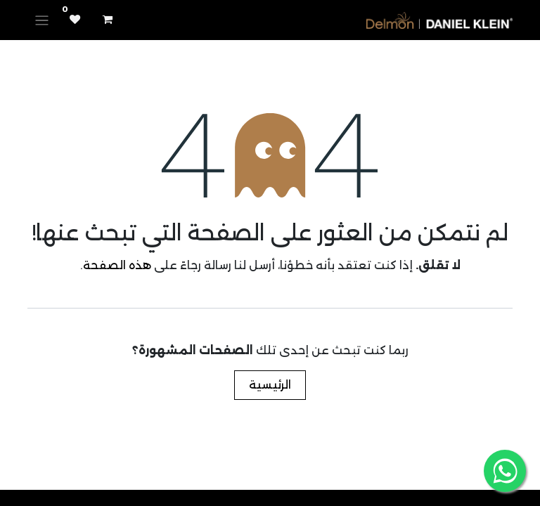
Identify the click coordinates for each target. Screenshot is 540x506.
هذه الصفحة (117, 265)
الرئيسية (270, 384)
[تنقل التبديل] (41, 20)
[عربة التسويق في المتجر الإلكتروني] (107, 19)
